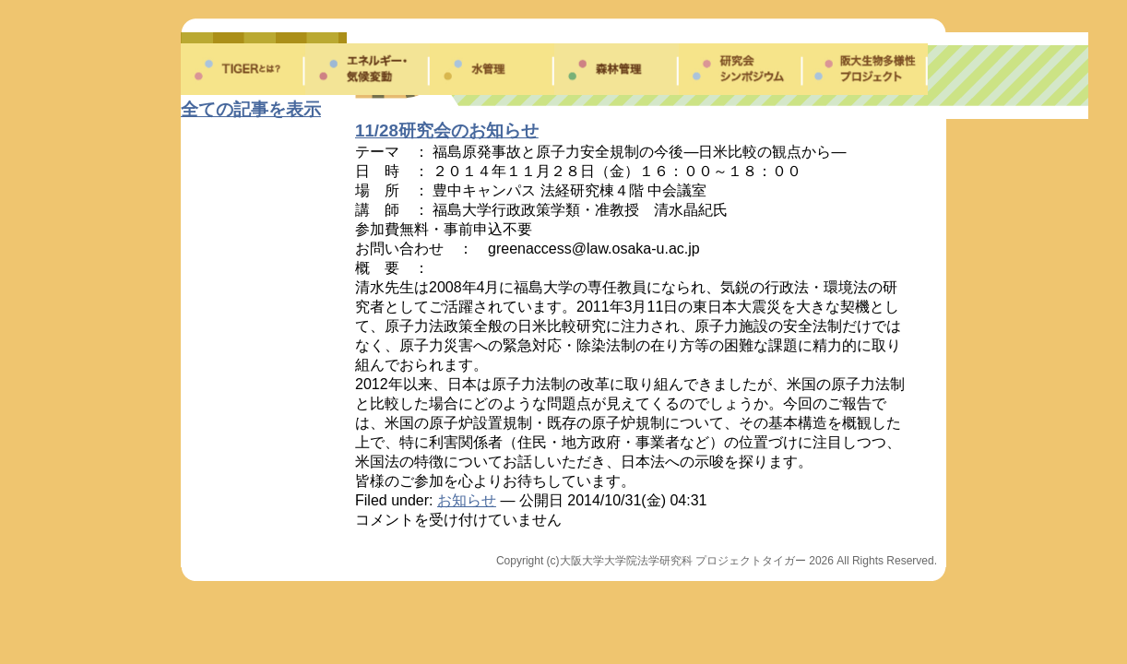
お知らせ (466, 500)
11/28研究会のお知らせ (447, 130)
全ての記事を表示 (251, 109)
